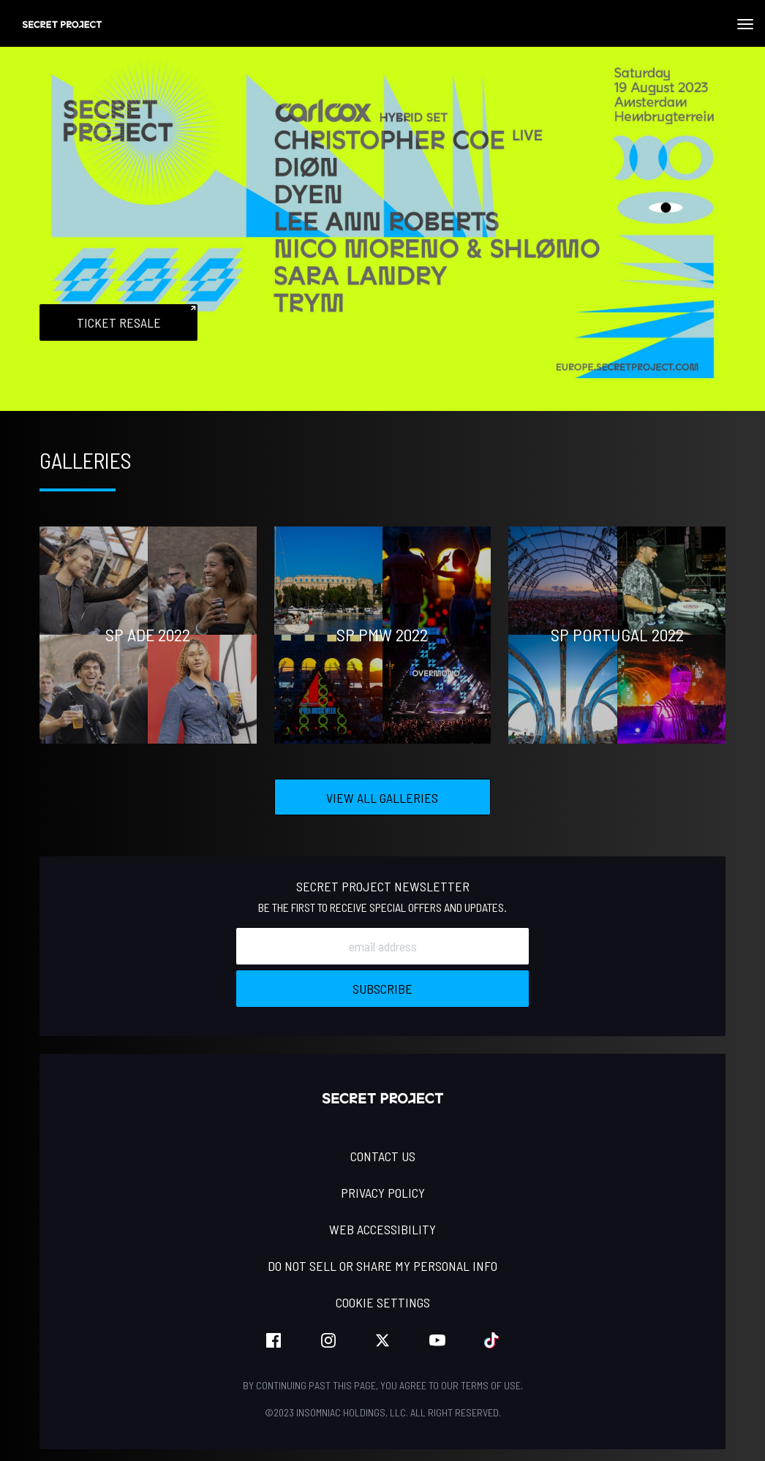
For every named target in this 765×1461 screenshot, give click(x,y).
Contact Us (382, 1156)
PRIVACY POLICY (383, 1193)
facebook (273, 1340)
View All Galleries (382, 798)
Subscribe (382, 989)
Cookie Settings (383, 1302)
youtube (437, 1340)
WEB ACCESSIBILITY (382, 1229)
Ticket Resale (119, 322)
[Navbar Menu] (745, 24)
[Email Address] (382, 946)
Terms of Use (491, 1385)
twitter (382, 1340)
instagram (328, 1340)
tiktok (491, 1340)
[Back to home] (62, 23)
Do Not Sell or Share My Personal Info (382, 1266)
